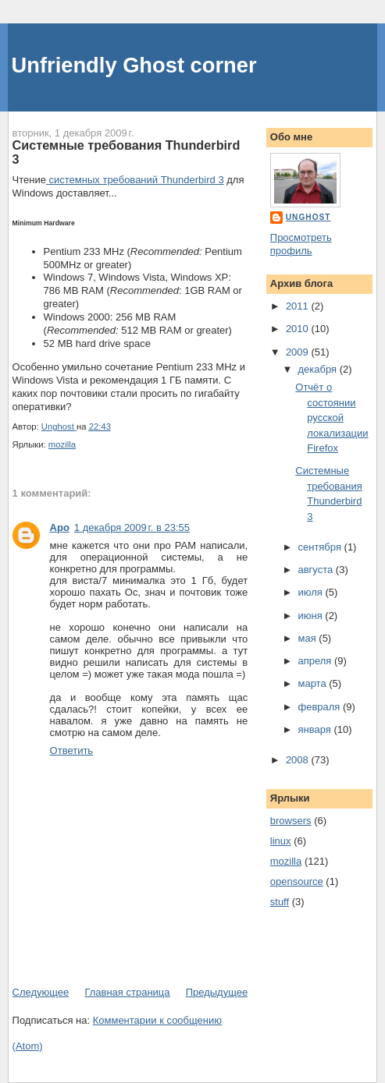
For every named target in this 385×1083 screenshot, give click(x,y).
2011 (299, 306)
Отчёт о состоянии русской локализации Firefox (331, 417)
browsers (291, 820)
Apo (60, 527)
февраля (320, 707)
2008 (299, 760)
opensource (296, 881)
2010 (299, 328)
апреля (316, 661)
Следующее (41, 992)
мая (308, 638)
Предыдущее (217, 992)
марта (313, 683)
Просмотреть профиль (301, 244)
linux (280, 841)
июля (311, 592)
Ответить (72, 750)
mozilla (62, 444)
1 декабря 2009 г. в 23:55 (132, 527)
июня (311, 615)
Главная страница (126, 992)
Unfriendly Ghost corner (134, 65)
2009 (299, 352)
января (315, 729)
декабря (318, 369)
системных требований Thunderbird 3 (135, 180)
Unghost (308, 217)
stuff (279, 902)
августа (316, 569)
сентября (321, 547)
